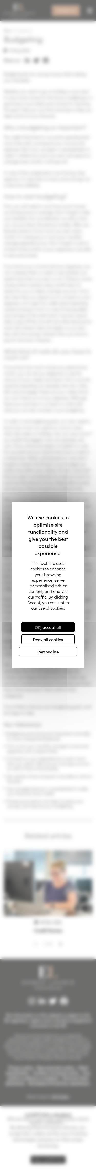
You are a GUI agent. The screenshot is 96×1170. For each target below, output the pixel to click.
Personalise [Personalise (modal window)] (48, 651)
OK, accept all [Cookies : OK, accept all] (48, 627)
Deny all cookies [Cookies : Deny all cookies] (48, 639)
